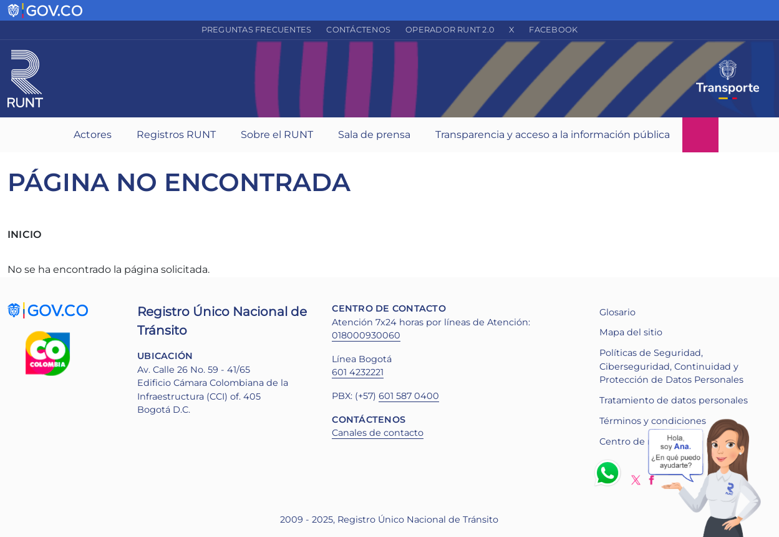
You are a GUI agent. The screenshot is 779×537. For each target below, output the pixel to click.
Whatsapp (610, 472)
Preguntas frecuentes (256, 29)
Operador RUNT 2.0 (449, 29)
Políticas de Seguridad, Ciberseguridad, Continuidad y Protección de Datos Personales (671, 366)
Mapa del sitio (630, 332)
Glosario (617, 312)
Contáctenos (358, 29)
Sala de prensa (374, 134)
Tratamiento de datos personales (673, 400)
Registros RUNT (176, 134)
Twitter (636, 480)
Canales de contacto (377, 432)
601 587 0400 (409, 396)
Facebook (553, 29)
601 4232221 (358, 372)
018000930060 (366, 335)
